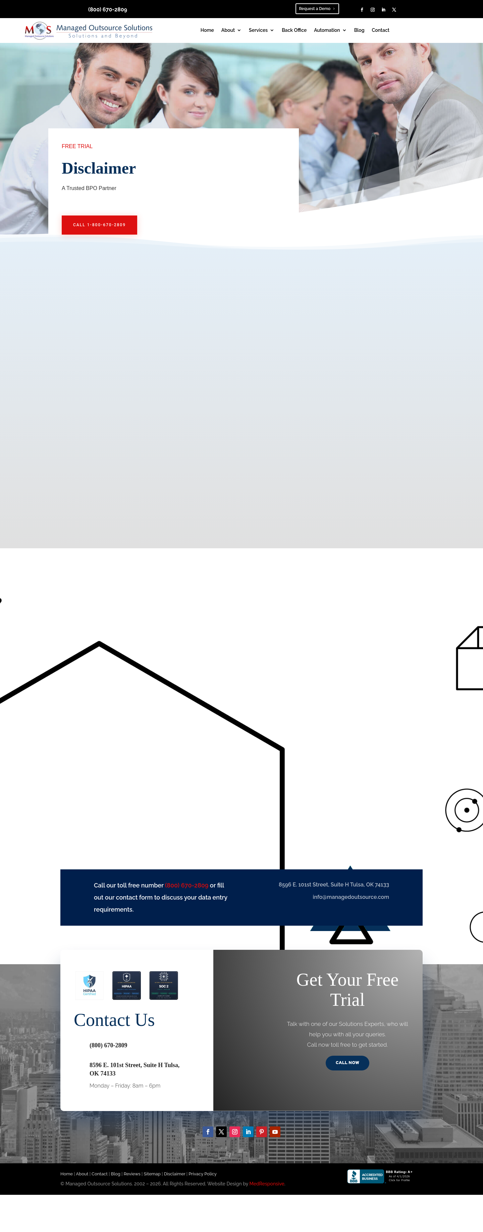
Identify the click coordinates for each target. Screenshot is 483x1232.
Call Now (347, 1064)
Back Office (294, 30)
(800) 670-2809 (107, 9)
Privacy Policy (203, 1175)
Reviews (132, 1175)
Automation (327, 30)
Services (258, 30)
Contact (380, 30)
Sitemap (152, 1175)
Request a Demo (314, 8)
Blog (359, 30)
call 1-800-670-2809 (99, 225)
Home (207, 30)
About (228, 30)
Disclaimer (174, 1175)
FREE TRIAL (77, 146)
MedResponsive (267, 1185)
